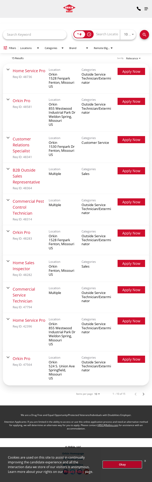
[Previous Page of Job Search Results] (136, 394)
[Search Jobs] (144, 34)
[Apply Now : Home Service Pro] (131, 71)
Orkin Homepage (73, 453)
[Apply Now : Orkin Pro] (131, 101)
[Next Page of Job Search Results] (143, 394)
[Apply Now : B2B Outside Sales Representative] (131, 170)
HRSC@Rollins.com (107, 425)
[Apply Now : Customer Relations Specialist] (131, 139)
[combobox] (35, 34)
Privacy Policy (73, 464)
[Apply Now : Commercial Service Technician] (131, 289)
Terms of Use (73, 459)
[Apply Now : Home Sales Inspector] (131, 263)
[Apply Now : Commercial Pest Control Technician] (131, 201)
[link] (76, 78)
